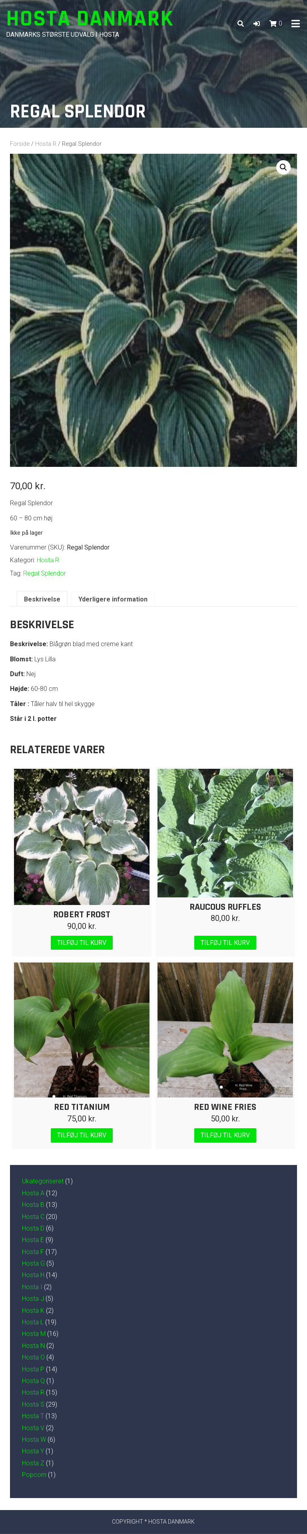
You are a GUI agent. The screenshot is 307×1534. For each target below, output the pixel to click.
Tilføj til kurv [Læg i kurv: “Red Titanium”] (81, 1135)
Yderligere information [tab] (113, 599)
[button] (256, 24)
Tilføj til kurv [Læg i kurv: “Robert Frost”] (81, 943)
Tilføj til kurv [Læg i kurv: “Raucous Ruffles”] (225, 943)
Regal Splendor (44, 573)
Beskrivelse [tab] (42, 599)
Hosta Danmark (90, 19)
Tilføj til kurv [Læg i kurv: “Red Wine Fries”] (225, 1135)
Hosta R (45, 143)
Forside (20, 143)
